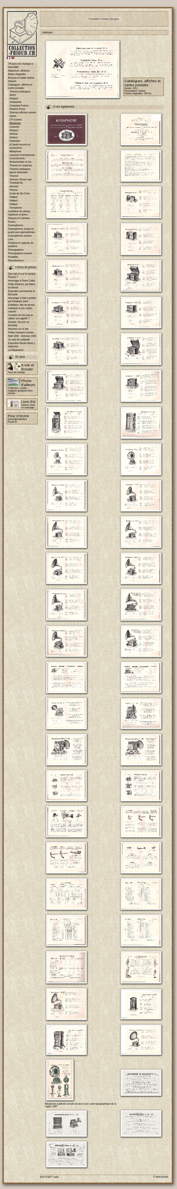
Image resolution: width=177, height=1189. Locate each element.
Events (11, 221)
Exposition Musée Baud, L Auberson (21, 345)
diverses (13, 186)
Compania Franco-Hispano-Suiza (19, 107)
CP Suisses (15, 119)
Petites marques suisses (21, 332)
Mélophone (15, 151)
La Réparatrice (16, 350)
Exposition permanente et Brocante (21, 293)
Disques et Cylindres (19, 218)
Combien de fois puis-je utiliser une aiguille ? (20, 317)
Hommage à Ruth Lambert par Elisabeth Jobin (22, 300)
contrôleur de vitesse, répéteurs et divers (19, 213)
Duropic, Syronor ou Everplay (18, 324)
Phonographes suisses (20, 253)
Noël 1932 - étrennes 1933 (22, 336)
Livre (10, 239)
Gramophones (15, 225)
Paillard (13, 197)
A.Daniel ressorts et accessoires (19, 146)
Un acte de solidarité (19, 339)
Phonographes (15, 249)
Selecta (13, 134)
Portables (13, 257)
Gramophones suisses (20, 235)
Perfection (14, 141)
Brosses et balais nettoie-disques (21, 79)
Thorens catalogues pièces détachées (19, 171)
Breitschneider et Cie (20, 162)
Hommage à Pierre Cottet (21, 280)
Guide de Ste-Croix (19, 193)
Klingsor (13, 98)
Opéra (12, 116)
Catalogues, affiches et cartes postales (20, 86)
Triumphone (15, 207)
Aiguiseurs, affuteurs (19, 70)
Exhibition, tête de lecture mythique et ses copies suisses (21, 308)
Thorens (13, 176)
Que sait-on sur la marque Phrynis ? (21, 275)
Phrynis (13, 190)
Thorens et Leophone (20, 165)
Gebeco (13, 137)
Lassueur (14, 126)
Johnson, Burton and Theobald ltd (20, 181)
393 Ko (147, 93)
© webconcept (160, 1176)
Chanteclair (15, 102)
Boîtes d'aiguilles (17, 74)
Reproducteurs (16, 260)
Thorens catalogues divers (19, 93)
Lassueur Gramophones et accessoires (22, 157)
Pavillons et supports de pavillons (20, 245)
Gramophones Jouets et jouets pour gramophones (21, 231)
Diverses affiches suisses (22, 112)
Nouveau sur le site (18, 329)
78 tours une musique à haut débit (20, 65)
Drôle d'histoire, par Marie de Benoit (21, 286)
